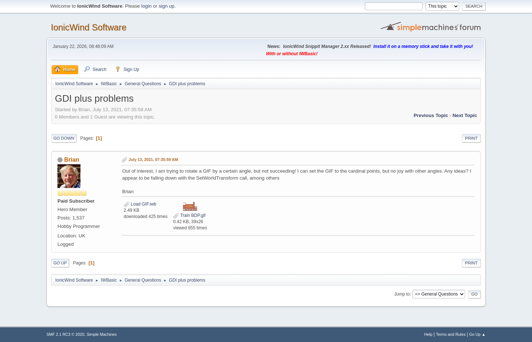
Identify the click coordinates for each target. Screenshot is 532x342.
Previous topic (430, 115)
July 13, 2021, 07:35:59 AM (153, 159)
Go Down (63, 138)
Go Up (60, 263)
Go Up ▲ (477, 334)
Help (428, 334)
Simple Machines (102, 334)
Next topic (465, 115)
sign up (167, 6)
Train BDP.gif (189, 215)
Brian (71, 160)
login (146, 6)
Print (471, 138)
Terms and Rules (451, 334)
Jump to (402, 294)
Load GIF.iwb (140, 204)
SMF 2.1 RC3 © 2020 (65, 334)
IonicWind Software (89, 27)
